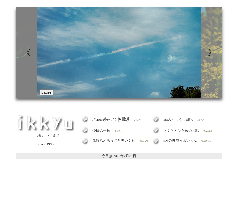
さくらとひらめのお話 (181, 130)
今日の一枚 (101, 130)
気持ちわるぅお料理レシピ (113, 140)
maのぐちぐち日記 (178, 119)
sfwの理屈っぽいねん (180, 140)
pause (46, 92)
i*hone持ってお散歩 (111, 119)
